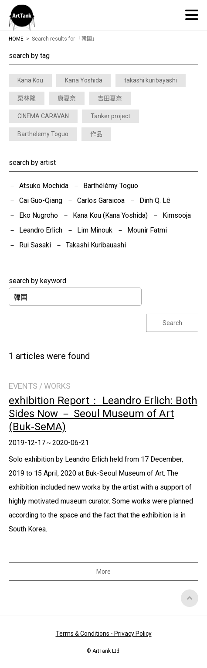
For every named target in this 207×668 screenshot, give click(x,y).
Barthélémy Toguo (110, 186)
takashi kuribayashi (150, 80)
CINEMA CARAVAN (43, 116)
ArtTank (22, 17)
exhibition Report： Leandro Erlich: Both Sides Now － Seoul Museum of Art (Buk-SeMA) (103, 413)
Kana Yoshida (83, 80)
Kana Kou (30, 80)
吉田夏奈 (110, 98)
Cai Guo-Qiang (40, 200)
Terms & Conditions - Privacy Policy (104, 633)
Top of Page (189, 598)
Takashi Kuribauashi (96, 245)
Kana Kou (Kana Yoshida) (110, 215)
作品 (96, 133)
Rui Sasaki (35, 245)
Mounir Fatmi (147, 230)
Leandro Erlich (40, 230)
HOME (16, 39)
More (103, 571)
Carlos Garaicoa (101, 200)
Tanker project (110, 116)
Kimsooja (177, 215)
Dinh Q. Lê (154, 200)
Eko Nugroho (38, 215)
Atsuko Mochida (43, 186)
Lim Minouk (94, 230)
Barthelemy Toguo (42, 133)
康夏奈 (67, 98)
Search (172, 322)
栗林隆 (26, 98)
